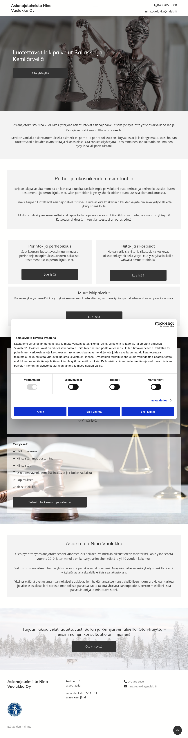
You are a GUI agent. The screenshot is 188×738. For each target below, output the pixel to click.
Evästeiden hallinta (19, 726)
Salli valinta (94, 411)
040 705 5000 (167, 5)
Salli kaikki (148, 411)
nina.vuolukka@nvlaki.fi (161, 11)
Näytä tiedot (159, 400)
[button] (95, 8)
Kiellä (40, 411)
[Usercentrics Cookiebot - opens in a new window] (158, 324)
